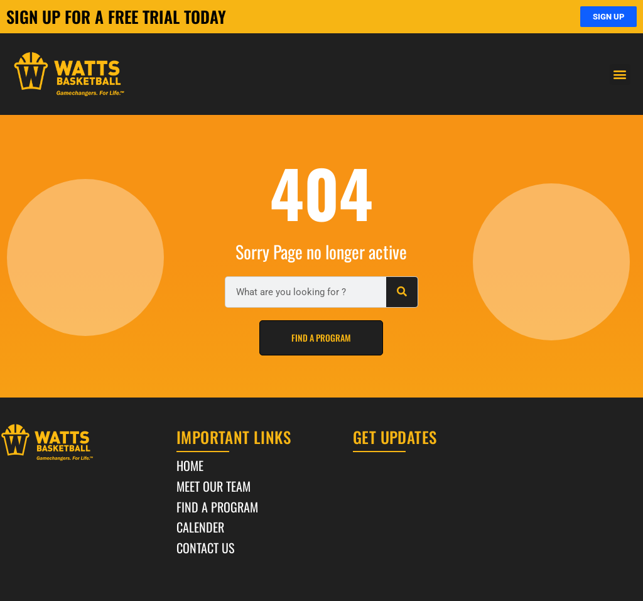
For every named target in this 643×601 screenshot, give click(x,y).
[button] (620, 74)
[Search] (402, 292)
